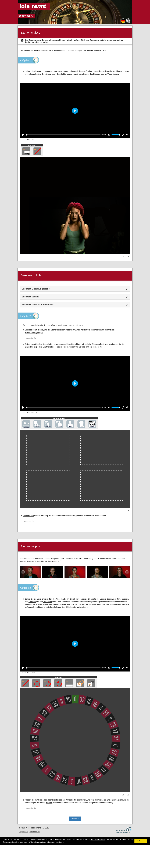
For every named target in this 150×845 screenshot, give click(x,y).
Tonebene (47, 602)
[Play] (23, 135)
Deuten (49, 803)
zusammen (81, 800)
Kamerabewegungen (34, 333)
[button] (64, 842)
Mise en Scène (106, 599)
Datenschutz (35, 832)
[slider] (63, 134)
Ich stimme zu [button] (141, 841)
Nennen (28, 604)
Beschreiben (30, 330)
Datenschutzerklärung (98, 840)
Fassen (28, 800)
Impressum (23, 832)
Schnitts (32, 602)
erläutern (40, 604)
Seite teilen (74, 819)
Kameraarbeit (122, 599)
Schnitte (108, 330)
